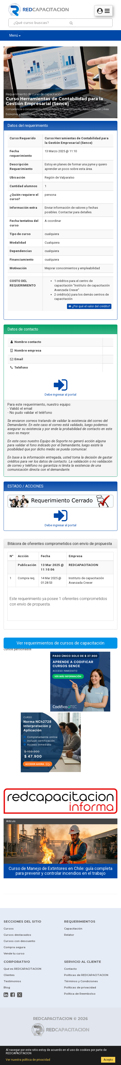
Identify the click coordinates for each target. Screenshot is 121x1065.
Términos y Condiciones (81, 981)
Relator (69, 934)
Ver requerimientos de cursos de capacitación (60, 642)
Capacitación (73, 928)
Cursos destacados (17, 934)
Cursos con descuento (19, 941)
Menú (15, 35)
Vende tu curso (14, 953)
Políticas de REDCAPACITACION (86, 975)
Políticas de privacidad (80, 987)
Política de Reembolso (80, 993)
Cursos (9, 928)
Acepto (108, 1059)
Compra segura (14, 947)
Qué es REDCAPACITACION (22, 968)
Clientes (9, 975)
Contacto (70, 968)
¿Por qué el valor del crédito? (89, 306)
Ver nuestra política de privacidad (28, 1059)
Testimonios (12, 981)
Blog (7, 987)
